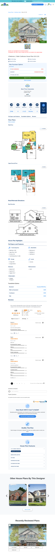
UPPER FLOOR (14, 550)
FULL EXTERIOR (14, 547)
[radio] (27, 310)
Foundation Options (26, 116)
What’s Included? (27, 80)
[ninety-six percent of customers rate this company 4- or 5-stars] (39, 312)
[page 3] (17, 383)
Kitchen (13, 457)
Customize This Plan (27, 434)
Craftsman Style (17, 12)
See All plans (27, 509)
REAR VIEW (25, 547)
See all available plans (38, 1)
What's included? (11, 121)
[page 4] (19, 383)
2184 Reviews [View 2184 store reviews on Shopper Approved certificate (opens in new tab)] (17, 314)
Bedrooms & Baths (15, 454)
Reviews (34, 116)
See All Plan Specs (43, 108)
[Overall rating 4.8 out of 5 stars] (15, 313)
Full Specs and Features (14, 116)
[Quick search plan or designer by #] (37, 4)
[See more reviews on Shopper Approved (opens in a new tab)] (18, 333)
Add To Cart (27, 77)
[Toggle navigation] (53, 4)
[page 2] (14, 383)
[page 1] (12, 383)
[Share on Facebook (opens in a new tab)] (14, 333)
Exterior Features (15, 463)
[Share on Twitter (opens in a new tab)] (16, 333)
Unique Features (15, 466)
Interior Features (15, 460)
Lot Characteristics (16, 448)
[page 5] (22, 383)
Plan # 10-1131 (42, 540)
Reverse (43, 41)
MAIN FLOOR (37, 547)
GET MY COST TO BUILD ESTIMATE (27, 416)
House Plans (11, 12)
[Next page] (24, 383)
